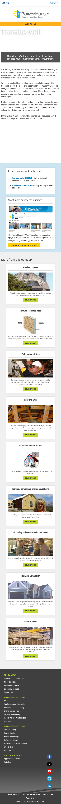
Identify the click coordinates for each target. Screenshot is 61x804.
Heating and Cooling (12, 714)
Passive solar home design (24, 185)
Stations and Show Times (14, 678)
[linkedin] (49, 785)
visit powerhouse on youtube (24, 245)
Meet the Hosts (10, 682)
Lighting (7, 721)
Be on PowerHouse (11, 689)
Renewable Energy (11, 736)
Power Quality (9, 733)
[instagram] (49, 778)
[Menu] (5, 3)
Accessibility (30, 798)
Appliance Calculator (12, 759)
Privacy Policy (13, 794)
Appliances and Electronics (14, 704)
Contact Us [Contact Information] (30, 24)
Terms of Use (48, 794)
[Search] (54, 3)
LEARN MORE (30, 611)
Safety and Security (11, 740)
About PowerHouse (11, 685)
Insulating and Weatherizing (15, 718)
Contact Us (8, 692)
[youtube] (49, 771)
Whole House (9, 747)
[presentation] (30, 139)
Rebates (7, 762)
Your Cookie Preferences (31, 794)
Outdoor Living (10, 729)
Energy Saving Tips (11, 711)
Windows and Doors (11, 750)
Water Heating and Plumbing (15, 743)
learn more (30, 300)
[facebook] (49, 756)
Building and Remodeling (14, 707)
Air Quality (8, 700)
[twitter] (49, 764)
